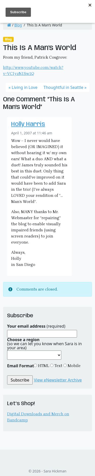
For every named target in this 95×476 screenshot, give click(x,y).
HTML (43, 365)
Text (57, 365)
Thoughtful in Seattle (63, 87)
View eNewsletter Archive (58, 380)
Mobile (74, 365)
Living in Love (24, 87)
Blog (18, 25)
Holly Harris (28, 124)
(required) (36, 326)
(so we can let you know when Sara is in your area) (44, 344)
